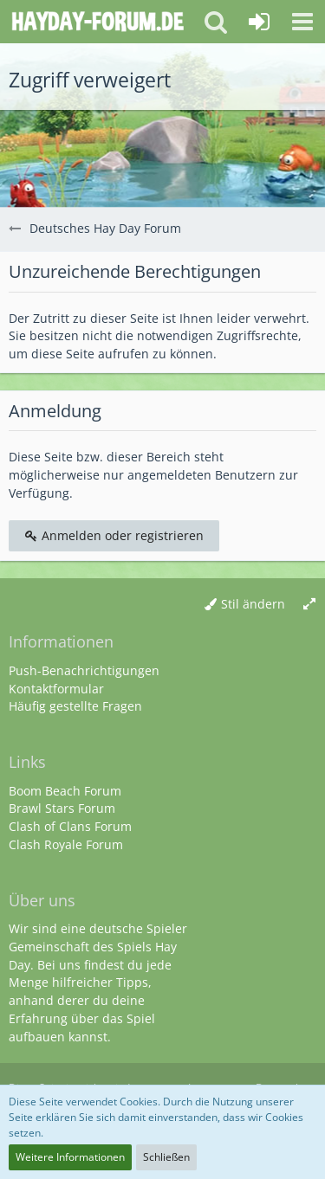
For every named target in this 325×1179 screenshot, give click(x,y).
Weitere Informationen (70, 1157)
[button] (302, 21)
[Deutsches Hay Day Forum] (97, 21)
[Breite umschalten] (309, 605)
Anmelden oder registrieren (114, 535)
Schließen (166, 1157)
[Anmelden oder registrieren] (259, 21)
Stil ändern (253, 604)
